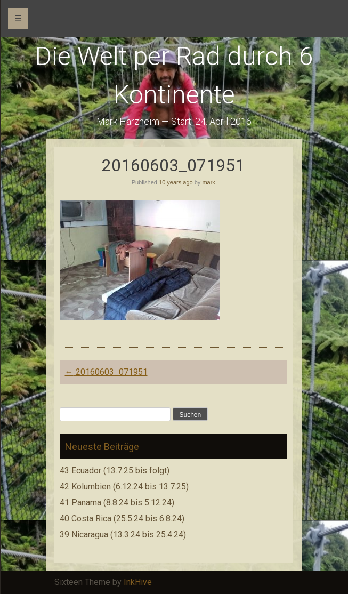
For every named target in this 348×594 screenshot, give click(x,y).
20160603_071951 (106, 372)
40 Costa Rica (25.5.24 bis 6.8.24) (122, 518)
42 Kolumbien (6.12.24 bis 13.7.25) (124, 486)
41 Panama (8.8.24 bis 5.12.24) (117, 502)
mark (208, 182)
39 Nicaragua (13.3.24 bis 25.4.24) (123, 534)
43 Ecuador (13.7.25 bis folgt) (114, 470)
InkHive (138, 582)
